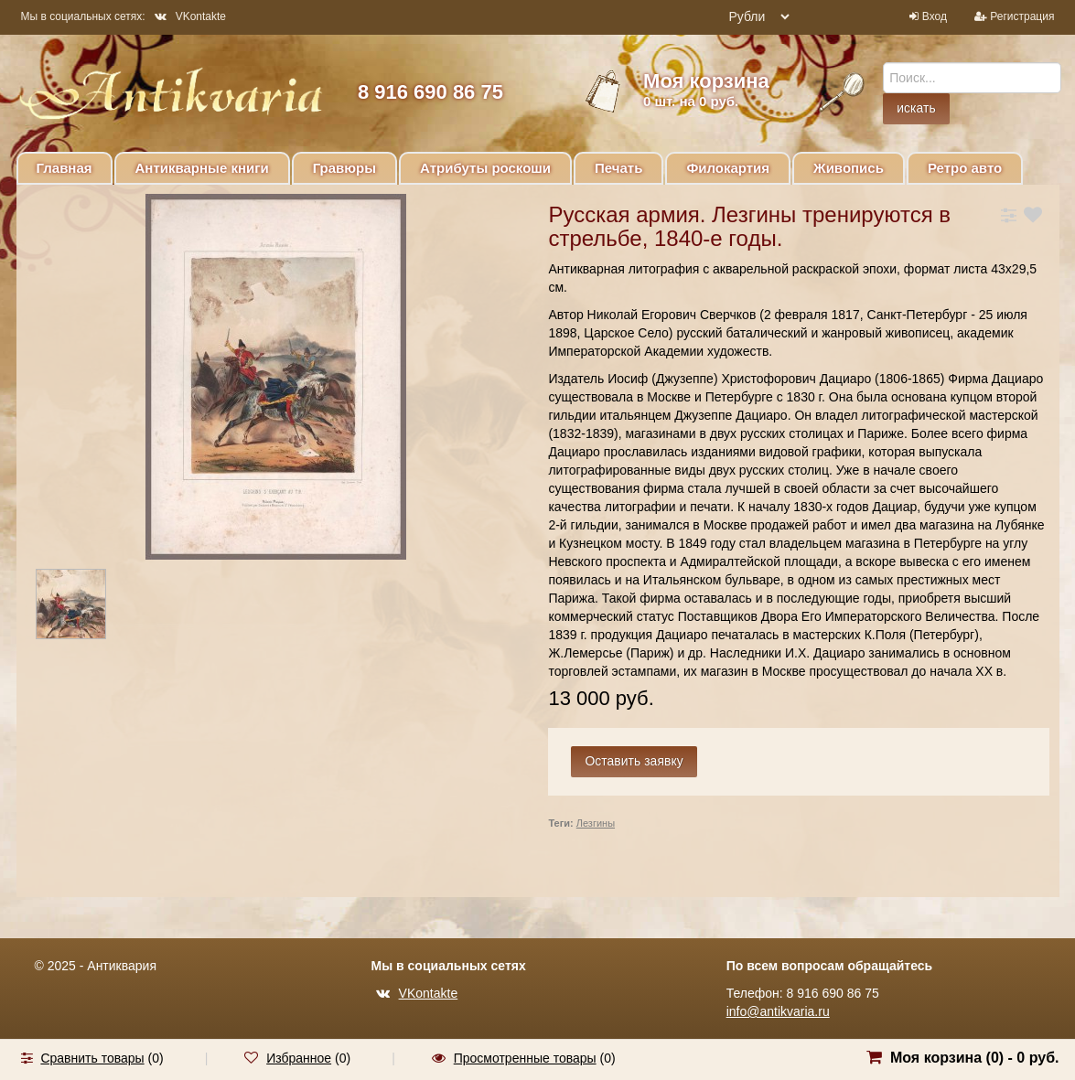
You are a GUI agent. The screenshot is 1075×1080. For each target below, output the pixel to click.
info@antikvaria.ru (778, 1011)
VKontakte (190, 16)
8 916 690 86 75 (430, 91)
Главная (64, 168)
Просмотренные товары (525, 1058)
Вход (934, 16)
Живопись (848, 168)
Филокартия (727, 168)
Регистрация (1022, 16)
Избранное (298, 1058)
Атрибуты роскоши (485, 168)
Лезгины (595, 823)
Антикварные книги (202, 168)
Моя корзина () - (974, 1057)
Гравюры (344, 168)
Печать (618, 168)
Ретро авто (965, 168)
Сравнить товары (92, 1058)
